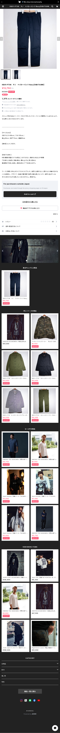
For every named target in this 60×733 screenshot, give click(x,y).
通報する (55, 214)
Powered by (30, 714)
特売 (3, 682)
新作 (3, 670)
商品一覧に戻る (30, 691)
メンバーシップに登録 (9, 101)
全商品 (4, 664)
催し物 (4, 676)
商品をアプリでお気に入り (30, 208)
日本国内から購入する (30, 202)
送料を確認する (21, 105)
